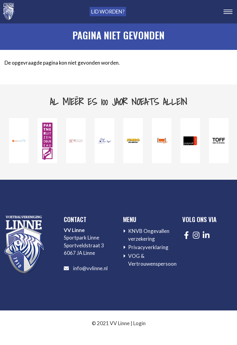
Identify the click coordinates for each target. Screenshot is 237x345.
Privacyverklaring (148, 247)
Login (139, 323)
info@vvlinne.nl (90, 268)
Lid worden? (108, 11)
